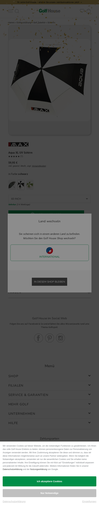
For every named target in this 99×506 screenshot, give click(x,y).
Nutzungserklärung (38, 469)
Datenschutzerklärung (12, 469)
